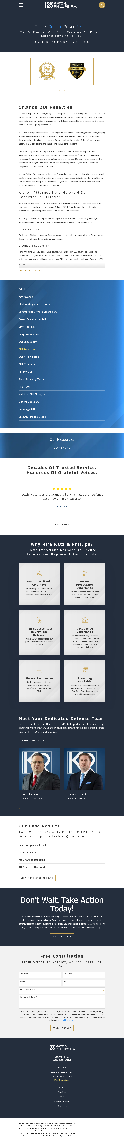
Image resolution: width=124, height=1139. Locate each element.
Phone (22, 982)
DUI (62, 1097)
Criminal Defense (61, 1102)
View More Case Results (37, 878)
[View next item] (64, 90)
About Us (62, 1092)
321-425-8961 (62, 1060)
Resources (62, 1106)
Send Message (62, 1028)
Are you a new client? (28, 990)
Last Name (68, 974)
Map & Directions (62, 1080)
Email (66, 982)
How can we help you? (28, 997)
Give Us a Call (62, 937)
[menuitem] (62, 297)
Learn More (62, 448)
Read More (62, 525)
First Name (24, 974)
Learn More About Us (35, 741)
